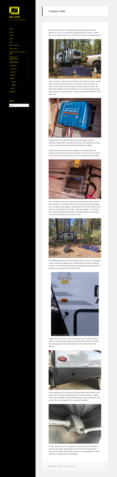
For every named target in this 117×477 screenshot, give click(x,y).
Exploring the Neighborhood (13, 58)
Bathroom (14, 65)
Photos (11, 39)
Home (11, 29)
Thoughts (12, 91)
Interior (13, 72)
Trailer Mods (13, 62)
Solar (13, 85)
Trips (10, 42)
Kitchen (13, 75)
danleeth (66, 466)
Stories (11, 35)
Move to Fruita (13, 45)
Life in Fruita (13, 48)
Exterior (13, 69)
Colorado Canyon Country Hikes (17, 53)
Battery (14, 82)
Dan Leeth (14, 16)
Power (13, 78)
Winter (13, 88)
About (11, 32)
